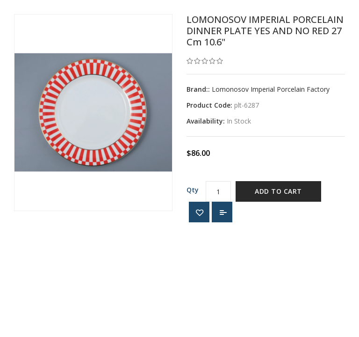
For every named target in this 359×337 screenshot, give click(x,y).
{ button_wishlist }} (199, 212)
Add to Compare (222, 212)
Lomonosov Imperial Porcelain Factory (271, 89)
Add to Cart (278, 191)
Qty (193, 189)
